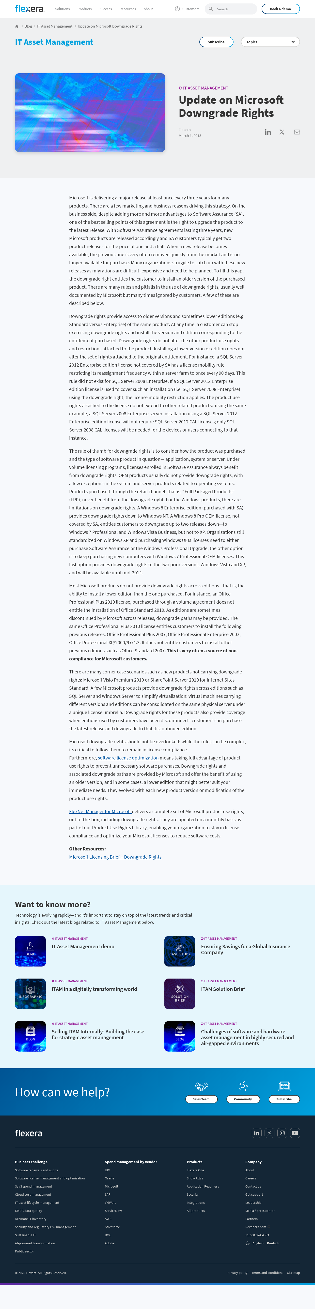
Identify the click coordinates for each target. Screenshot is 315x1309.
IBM (107, 1170)
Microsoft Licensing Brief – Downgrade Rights (115, 857)
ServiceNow (113, 1210)
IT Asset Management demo (83, 946)
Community (243, 1099)
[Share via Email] (297, 137)
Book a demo (280, 8)
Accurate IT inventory (31, 1219)
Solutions (62, 8)
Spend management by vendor (131, 1161)
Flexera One (195, 1170)
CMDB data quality (28, 1210)
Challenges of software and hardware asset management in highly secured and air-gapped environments (247, 1037)
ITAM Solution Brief (223, 988)
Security (193, 1194)
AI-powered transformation (35, 1243)
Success (105, 8)
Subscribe (216, 41)
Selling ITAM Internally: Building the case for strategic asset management (98, 1034)
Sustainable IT (25, 1235)
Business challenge (31, 1161)
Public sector (24, 1251)
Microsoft (111, 1186)
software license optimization (129, 758)
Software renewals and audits (36, 1170)
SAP (107, 1194)
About (148, 8)
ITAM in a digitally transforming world (94, 988)
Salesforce (112, 1227)
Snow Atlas (195, 1178)
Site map (293, 1272)
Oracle (109, 1178)
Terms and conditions (267, 1272)
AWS (108, 1219)
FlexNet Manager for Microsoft (100, 811)
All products (196, 1210)
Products (85, 8)
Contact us (253, 1186)
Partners (251, 1219)
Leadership (253, 1202)
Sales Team (201, 1099)
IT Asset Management (54, 42)
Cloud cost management (33, 1194)
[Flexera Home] (17, 26)
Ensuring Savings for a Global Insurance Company (245, 949)
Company (253, 1161)
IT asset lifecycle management (37, 1202)
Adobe (109, 1243)
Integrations (196, 1202)
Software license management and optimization (50, 1178)
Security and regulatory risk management (45, 1227)
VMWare (110, 1202)
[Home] (30, 8)
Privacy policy (237, 1272)
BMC (108, 1235)
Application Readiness (203, 1186)
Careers (250, 1178)
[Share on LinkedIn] (272, 137)
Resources (128, 8)
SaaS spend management (33, 1186)
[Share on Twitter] (287, 137)
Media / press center (260, 1210)
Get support (254, 1194)
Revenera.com (255, 1227)
